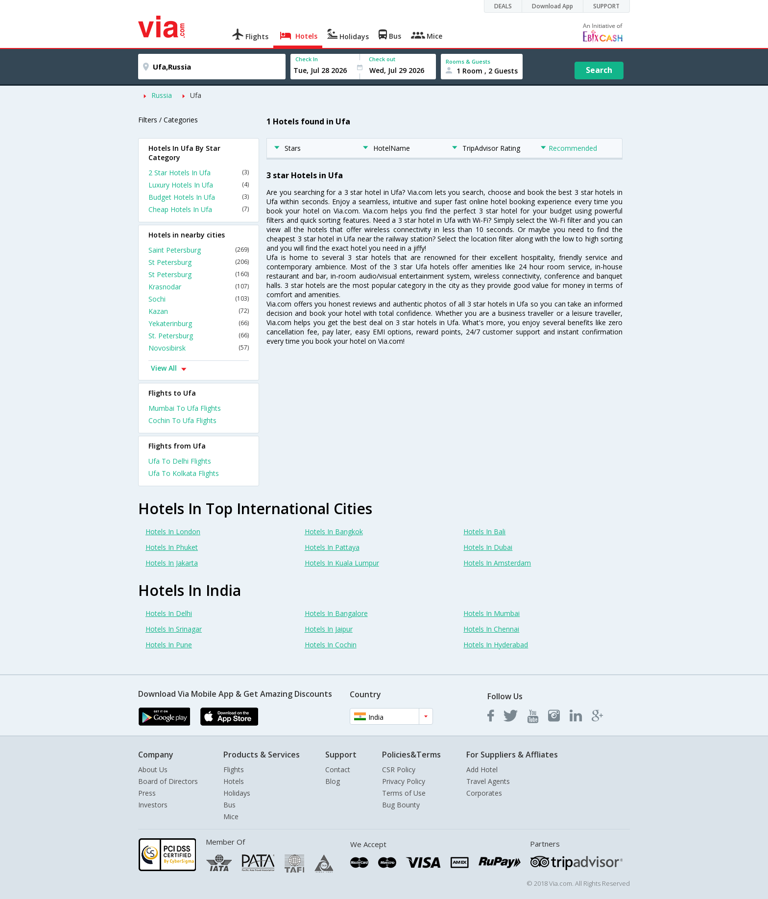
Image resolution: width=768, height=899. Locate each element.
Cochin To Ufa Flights (182, 420)
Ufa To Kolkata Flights (183, 473)
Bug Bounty (401, 804)
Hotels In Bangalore (336, 613)
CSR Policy (398, 769)
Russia (161, 95)
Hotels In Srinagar (173, 629)
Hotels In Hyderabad (495, 644)
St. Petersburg (198, 335)
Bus (229, 804)
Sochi (198, 299)
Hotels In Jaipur (329, 629)
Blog (332, 781)
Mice (231, 816)
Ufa (195, 95)
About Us (153, 769)
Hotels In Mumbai (491, 613)
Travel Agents (488, 781)
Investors (153, 804)
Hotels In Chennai (491, 629)
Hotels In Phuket (171, 547)
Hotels (233, 781)
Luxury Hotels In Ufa (198, 184)
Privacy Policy (403, 781)
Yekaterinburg (198, 323)
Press (147, 793)
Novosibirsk (198, 348)
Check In (306, 59)
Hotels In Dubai (487, 547)
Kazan (198, 311)
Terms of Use (404, 793)
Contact (337, 769)
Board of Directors (168, 781)
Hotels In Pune (168, 644)
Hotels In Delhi (168, 613)
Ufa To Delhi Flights (179, 461)
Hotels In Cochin (331, 644)
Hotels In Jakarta (171, 563)
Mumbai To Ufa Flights (184, 408)
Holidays (236, 793)
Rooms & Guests (468, 61)
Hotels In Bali (484, 531)
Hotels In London (172, 531)
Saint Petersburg (198, 250)
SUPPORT (606, 6)
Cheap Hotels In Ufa (198, 209)
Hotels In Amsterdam (497, 563)
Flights (233, 769)
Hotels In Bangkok (334, 531)
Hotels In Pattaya (332, 547)
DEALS (503, 6)
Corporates (484, 793)
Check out (382, 59)
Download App (552, 6)
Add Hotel (482, 769)
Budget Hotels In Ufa (198, 197)
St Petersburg (198, 262)
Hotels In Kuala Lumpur (342, 563)
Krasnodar (198, 286)
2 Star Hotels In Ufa (198, 172)
